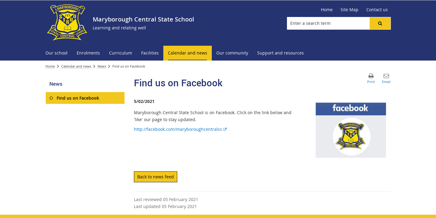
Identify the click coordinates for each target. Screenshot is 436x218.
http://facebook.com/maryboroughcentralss (180, 129)
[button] (380, 23)
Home (50, 66)
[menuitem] (56, 53)
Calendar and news (76, 66)
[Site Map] (349, 10)
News (102, 66)
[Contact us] (377, 10)
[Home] (327, 10)
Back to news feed (155, 177)
